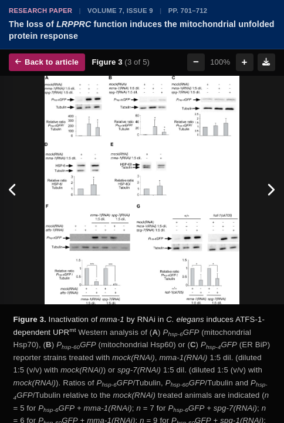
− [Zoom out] (196, 62)
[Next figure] (271, 190)
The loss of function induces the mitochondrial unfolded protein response (142, 30)
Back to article (47, 62)
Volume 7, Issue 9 (120, 10)
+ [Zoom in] (245, 62)
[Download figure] (266, 62)
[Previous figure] (13, 190)
